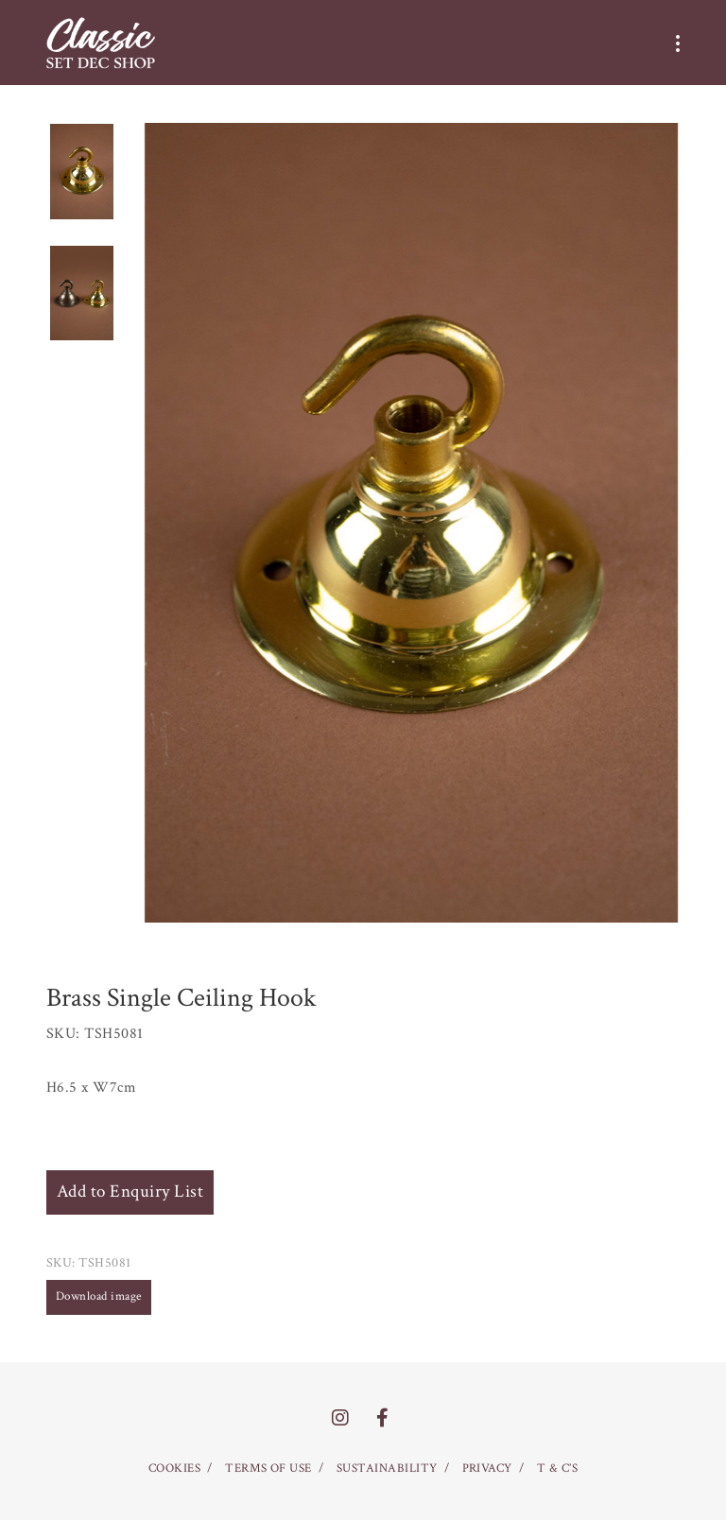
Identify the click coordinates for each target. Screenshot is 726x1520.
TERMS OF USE (268, 1468)
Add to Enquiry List (130, 1191)
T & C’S (557, 1468)
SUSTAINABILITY (387, 1468)
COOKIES (174, 1468)
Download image (99, 1296)
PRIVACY (487, 1468)
